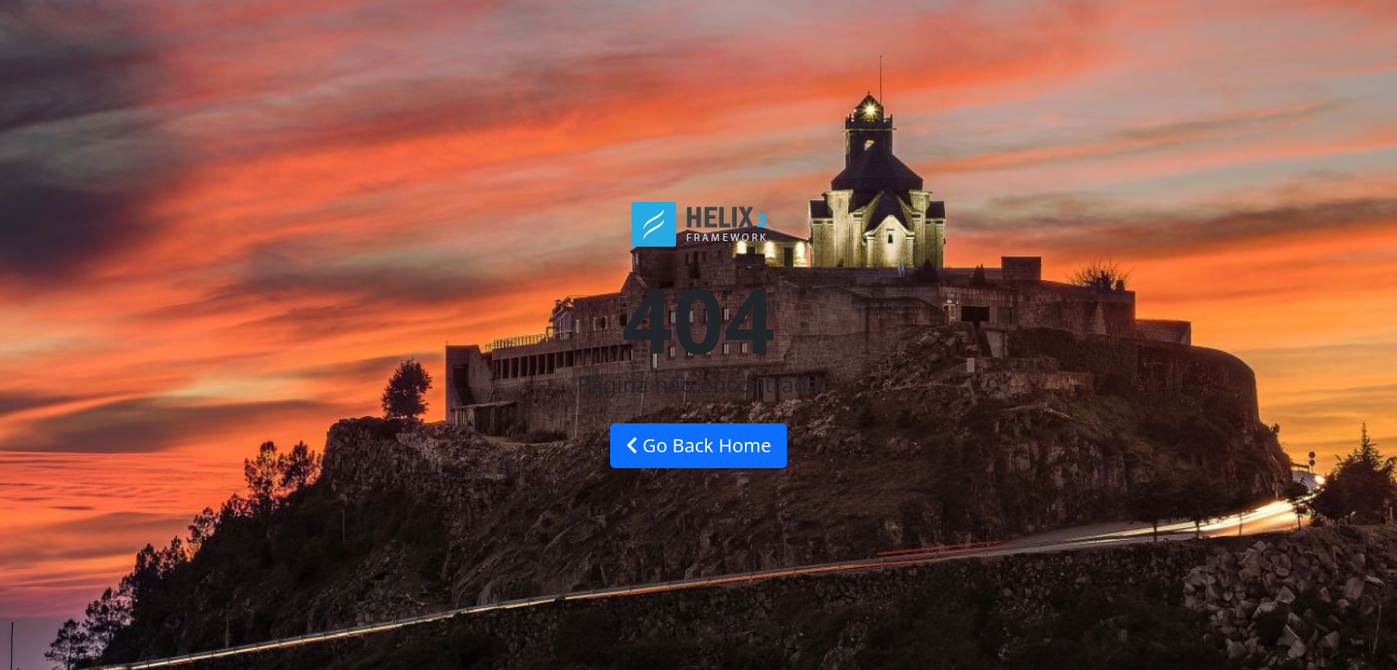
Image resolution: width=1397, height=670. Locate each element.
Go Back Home (699, 445)
